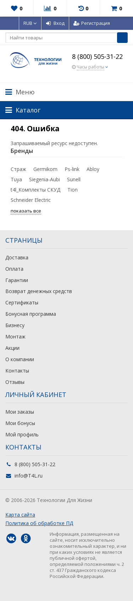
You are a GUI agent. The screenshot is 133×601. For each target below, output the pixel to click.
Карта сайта (20, 514)
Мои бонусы (20, 423)
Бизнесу (14, 325)
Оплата (14, 268)
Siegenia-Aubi (44, 179)
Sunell (74, 179)
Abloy (93, 169)
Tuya (16, 179)
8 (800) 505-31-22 (97, 56)
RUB (30, 23)
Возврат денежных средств (38, 291)
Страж (18, 169)
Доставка (16, 257)
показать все (26, 211)
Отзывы (14, 382)
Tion (72, 189)
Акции (12, 347)
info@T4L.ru (29, 475)
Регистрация (91, 23)
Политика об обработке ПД (39, 523)
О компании (19, 359)
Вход (55, 23)
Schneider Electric (31, 200)
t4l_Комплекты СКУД (35, 189)
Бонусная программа (30, 313)
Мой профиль (22, 434)
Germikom (45, 169)
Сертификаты (21, 302)
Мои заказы (19, 411)
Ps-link (72, 169)
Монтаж (15, 336)
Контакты (17, 370)
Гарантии (16, 280)
